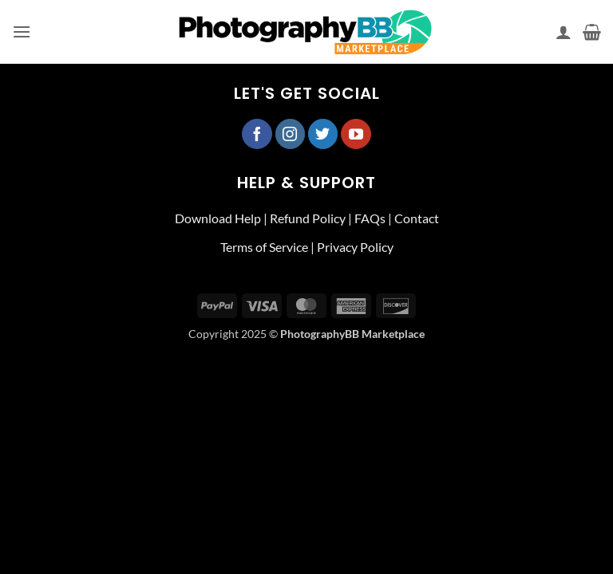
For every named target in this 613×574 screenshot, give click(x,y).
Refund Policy (308, 218)
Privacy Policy (355, 246)
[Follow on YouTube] (356, 134)
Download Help (218, 218)
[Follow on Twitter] (323, 134)
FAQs (370, 218)
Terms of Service (264, 246)
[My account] (563, 31)
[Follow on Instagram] (290, 134)
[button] (21, 31)
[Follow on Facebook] (257, 134)
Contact (416, 218)
